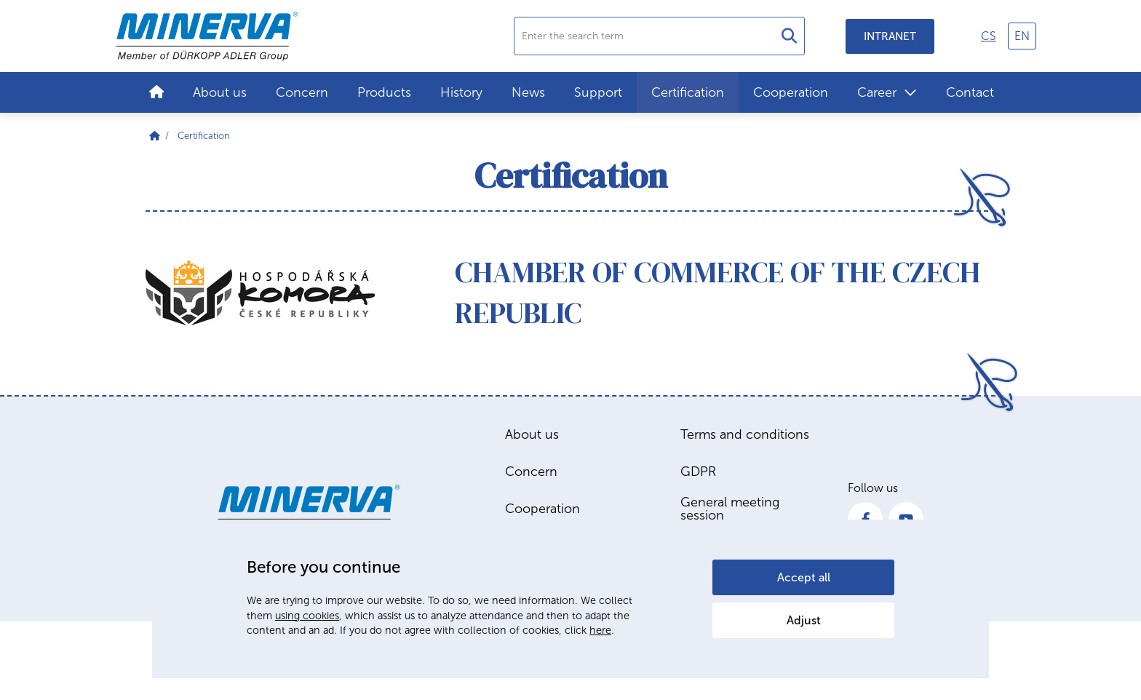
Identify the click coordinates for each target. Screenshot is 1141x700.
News (528, 92)
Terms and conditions (744, 434)
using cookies (307, 615)
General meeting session (729, 508)
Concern (302, 92)
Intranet (890, 36)
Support (598, 92)
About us (220, 92)
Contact (970, 92)
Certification (687, 92)
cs (988, 36)
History (461, 92)
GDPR (698, 472)
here (600, 630)
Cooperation (790, 92)
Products (384, 92)
